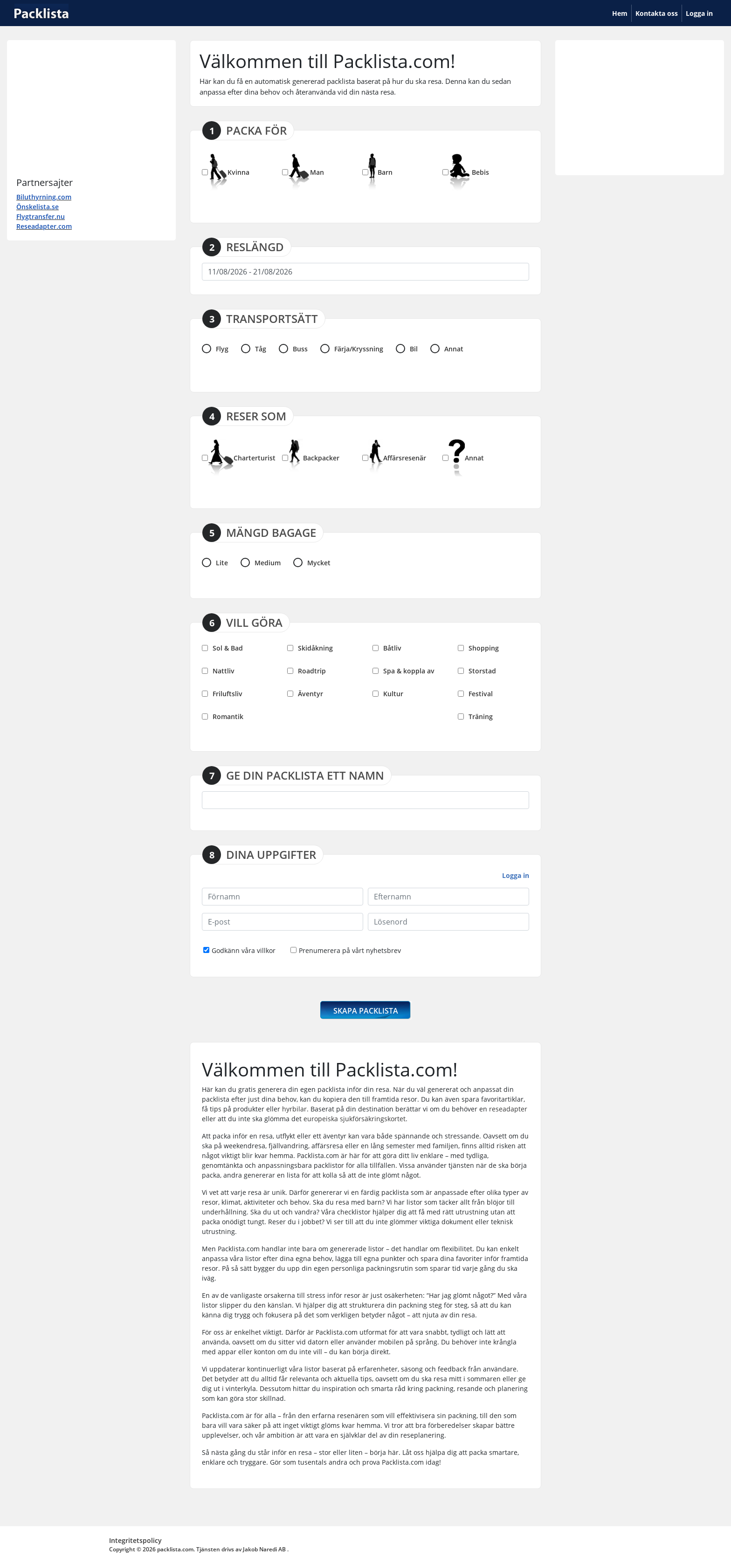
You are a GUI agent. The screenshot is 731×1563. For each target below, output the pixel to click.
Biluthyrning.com (43, 196)
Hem (621, 13)
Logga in (699, 13)
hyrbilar (294, 1108)
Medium (261, 562)
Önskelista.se (37, 206)
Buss (293, 348)
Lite (215, 562)
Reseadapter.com (44, 226)
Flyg (215, 348)
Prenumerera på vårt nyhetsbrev (345, 950)
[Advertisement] (91, 107)
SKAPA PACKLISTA (365, 1011)
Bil (407, 348)
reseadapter (508, 1108)
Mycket (312, 562)
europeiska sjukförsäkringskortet (354, 1118)
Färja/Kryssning (351, 348)
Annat (446, 348)
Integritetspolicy (135, 1540)
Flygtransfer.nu (40, 216)
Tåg (253, 348)
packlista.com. (176, 1549)
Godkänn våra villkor (239, 950)
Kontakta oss (656, 13)
